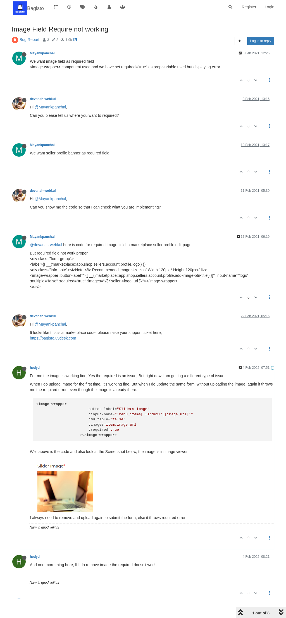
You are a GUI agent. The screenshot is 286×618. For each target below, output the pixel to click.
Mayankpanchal (42, 53)
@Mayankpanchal (50, 107)
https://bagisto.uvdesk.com (53, 338)
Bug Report (29, 39)
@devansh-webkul (46, 245)
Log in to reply (260, 41)
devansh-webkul (43, 99)
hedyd (35, 368)
